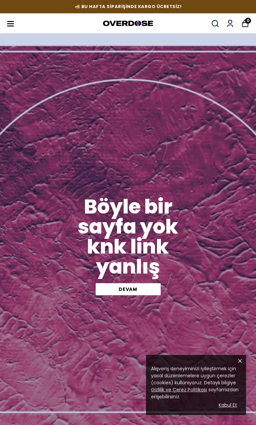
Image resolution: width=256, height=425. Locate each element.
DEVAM (128, 289)
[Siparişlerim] (230, 23)
